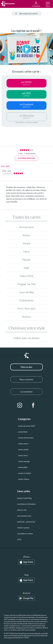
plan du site (21, 510)
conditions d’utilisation (26, 504)
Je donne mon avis (26, 158)
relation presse (23, 528)
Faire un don (26, 367)
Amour (26, 235)
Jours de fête (26, 292)
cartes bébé (22, 467)
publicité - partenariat (26, 522)
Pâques (26, 259)
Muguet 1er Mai (26, 284)
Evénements (26, 300)
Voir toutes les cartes (26, 13)
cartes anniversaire (25, 438)
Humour (26, 316)
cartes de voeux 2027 (26, 426)
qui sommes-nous (24, 516)
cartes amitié (23, 450)
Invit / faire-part (26, 308)
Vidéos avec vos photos (26, 338)
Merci (26, 251)
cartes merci (23, 455)
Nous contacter (26, 379)
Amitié (26, 243)
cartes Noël (22, 432)
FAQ (19, 539)
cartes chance (23, 479)
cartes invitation (24, 473)
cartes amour (23, 444)
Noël (26, 267)
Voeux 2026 (26, 276)
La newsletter (26, 391)
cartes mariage (24, 461)
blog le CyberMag (24, 498)
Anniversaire (26, 227)
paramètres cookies (25, 534)
